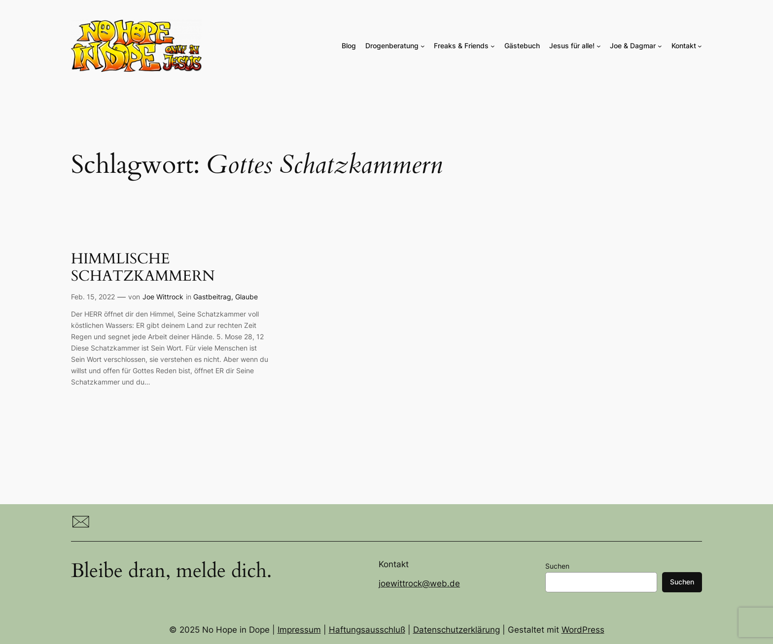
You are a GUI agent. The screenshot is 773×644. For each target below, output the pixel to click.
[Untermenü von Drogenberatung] (423, 46)
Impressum (299, 630)
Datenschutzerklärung (456, 630)
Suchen (557, 566)
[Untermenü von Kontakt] (700, 46)
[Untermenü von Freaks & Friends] (493, 46)
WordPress (583, 630)
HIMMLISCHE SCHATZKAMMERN (143, 268)
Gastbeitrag (212, 296)
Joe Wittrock (162, 296)
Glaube (246, 296)
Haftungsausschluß (367, 630)
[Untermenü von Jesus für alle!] (599, 46)
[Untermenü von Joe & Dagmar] (660, 46)
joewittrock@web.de (419, 583)
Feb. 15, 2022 (93, 296)
